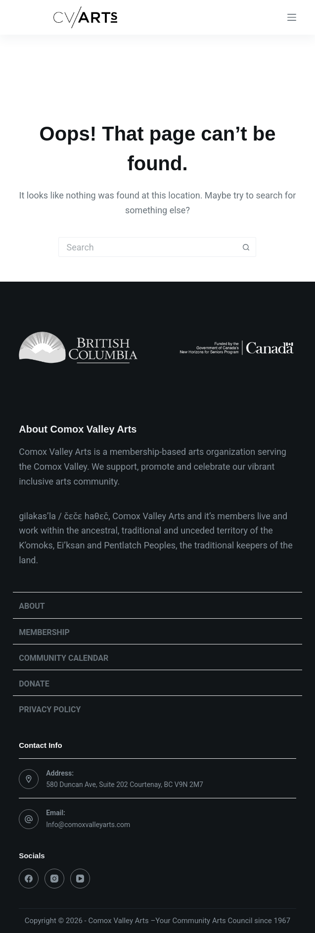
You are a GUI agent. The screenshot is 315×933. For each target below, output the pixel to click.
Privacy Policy (50, 709)
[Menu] (291, 17)
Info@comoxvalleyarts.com (88, 825)
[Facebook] (29, 878)
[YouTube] (80, 878)
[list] (157, 347)
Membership (44, 632)
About (32, 606)
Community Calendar (63, 658)
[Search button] (246, 247)
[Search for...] (147, 247)
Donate (34, 683)
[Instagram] (54, 878)
